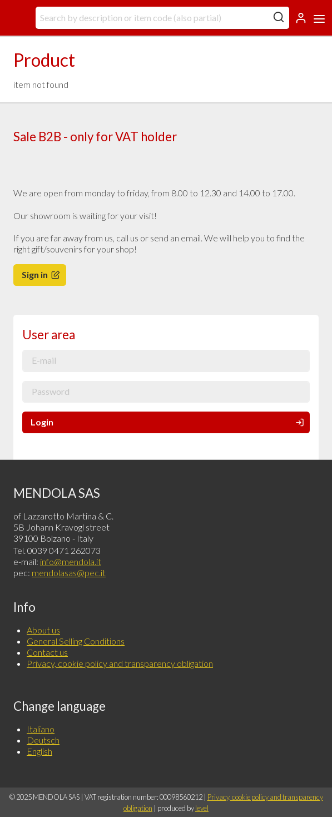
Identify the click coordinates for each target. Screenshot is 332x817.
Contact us (47, 652)
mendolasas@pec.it (69, 572)
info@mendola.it (70, 561)
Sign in (42, 274)
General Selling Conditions (76, 641)
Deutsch (43, 740)
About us (43, 630)
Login (168, 422)
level (202, 808)
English (39, 751)
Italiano (40, 729)
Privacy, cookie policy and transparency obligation (120, 663)
